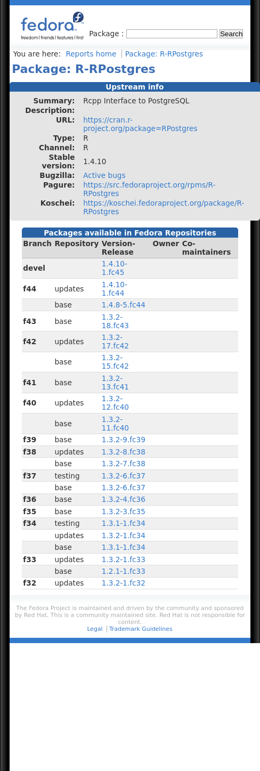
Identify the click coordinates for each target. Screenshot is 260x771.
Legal (94, 629)
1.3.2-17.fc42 (115, 341)
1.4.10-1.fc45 (114, 268)
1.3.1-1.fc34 (123, 523)
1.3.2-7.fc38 (123, 463)
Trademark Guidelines (140, 629)
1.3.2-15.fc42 (115, 361)
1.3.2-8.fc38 (123, 452)
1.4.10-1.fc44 (114, 288)
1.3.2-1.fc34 (123, 535)
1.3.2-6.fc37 (123, 476)
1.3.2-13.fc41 (115, 382)
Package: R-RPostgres (164, 54)
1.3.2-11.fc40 (115, 423)
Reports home (91, 54)
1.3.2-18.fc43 (115, 321)
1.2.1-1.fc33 (123, 571)
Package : (107, 33)
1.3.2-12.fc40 (115, 402)
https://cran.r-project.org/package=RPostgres (140, 124)
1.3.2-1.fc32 (123, 583)
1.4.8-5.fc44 (123, 305)
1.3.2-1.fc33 (123, 559)
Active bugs (104, 175)
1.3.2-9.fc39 (123, 439)
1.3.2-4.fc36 (123, 499)
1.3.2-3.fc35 (123, 511)
